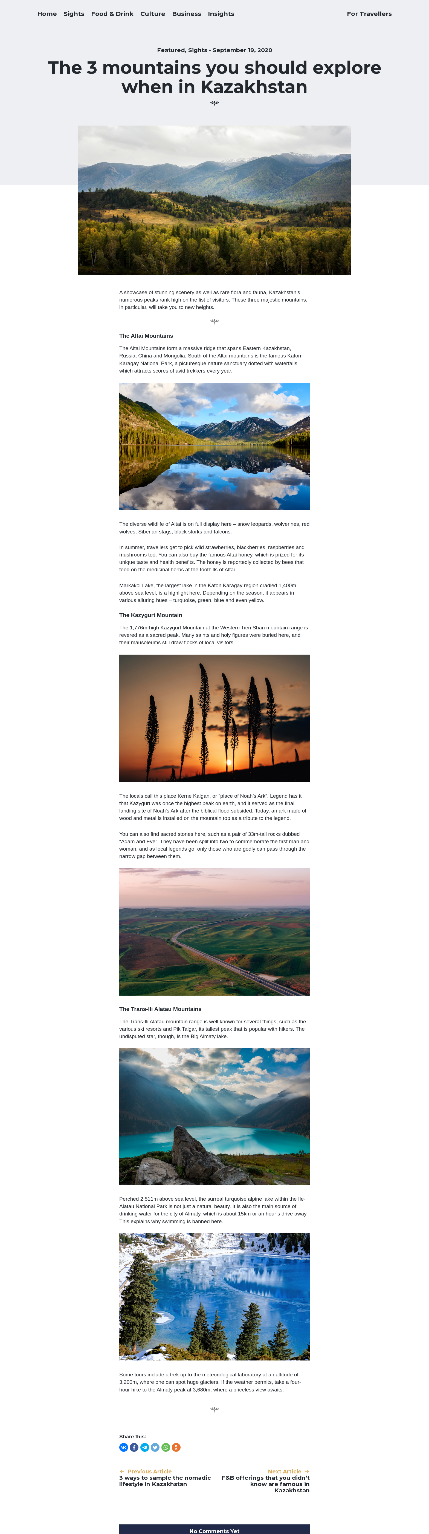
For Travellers (369, 14)
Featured (171, 50)
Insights (221, 14)
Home (47, 14)
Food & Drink (112, 14)
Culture (152, 14)
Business (186, 14)
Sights (74, 14)
